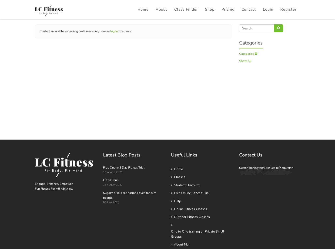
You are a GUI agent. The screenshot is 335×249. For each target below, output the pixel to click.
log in (114, 31)
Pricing (227, 9)
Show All (245, 61)
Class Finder (186, 9)
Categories (248, 54)
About (161, 9)
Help (177, 201)
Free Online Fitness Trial (191, 193)
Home (143, 9)
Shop (209, 9)
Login (268, 9)
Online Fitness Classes (190, 209)
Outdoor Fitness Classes (192, 217)
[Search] (256, 28)
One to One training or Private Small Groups (197, 234)
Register (288, 9)
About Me (181, 244)
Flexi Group (111, 180)
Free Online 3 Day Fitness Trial (123, 168)
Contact (248, 9)
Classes (179, 177)
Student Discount (187, 185)
